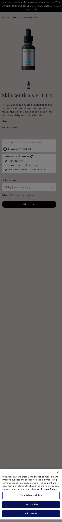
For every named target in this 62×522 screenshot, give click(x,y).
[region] (31, 494)
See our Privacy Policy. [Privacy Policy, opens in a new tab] (44, 489)
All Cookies (31, 514)
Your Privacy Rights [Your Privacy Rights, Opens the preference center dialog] (31, 495)
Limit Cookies (31, 505)
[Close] (57, 472)
